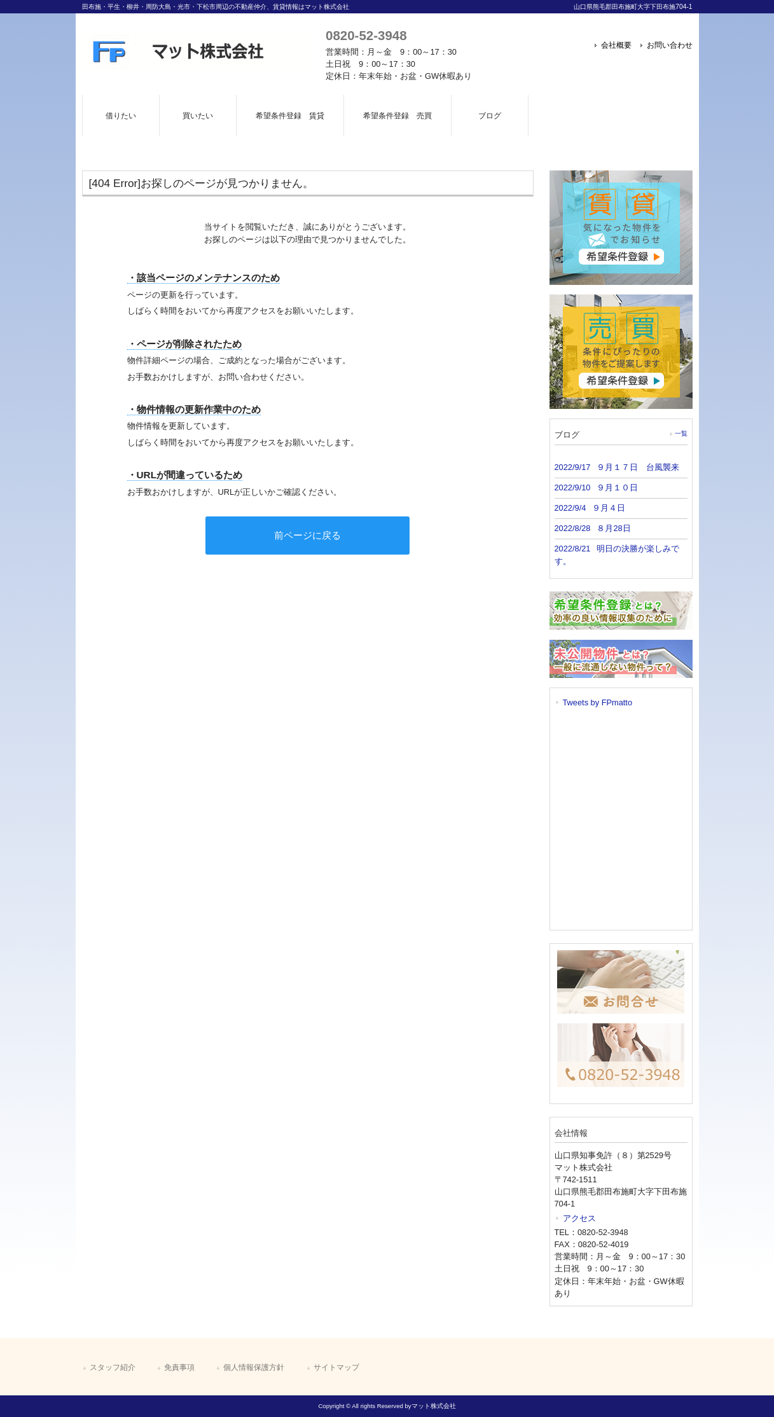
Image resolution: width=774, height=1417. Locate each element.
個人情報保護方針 (253, 1367)
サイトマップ (336, 1367)
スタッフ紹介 (112, 1367)
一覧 (681, 433)
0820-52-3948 (366, 35)
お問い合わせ (670, 45)
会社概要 (616, 45)
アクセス (579, 1218)
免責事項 (179, 1367)
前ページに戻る (307, 535)
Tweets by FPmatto (598, 702)
